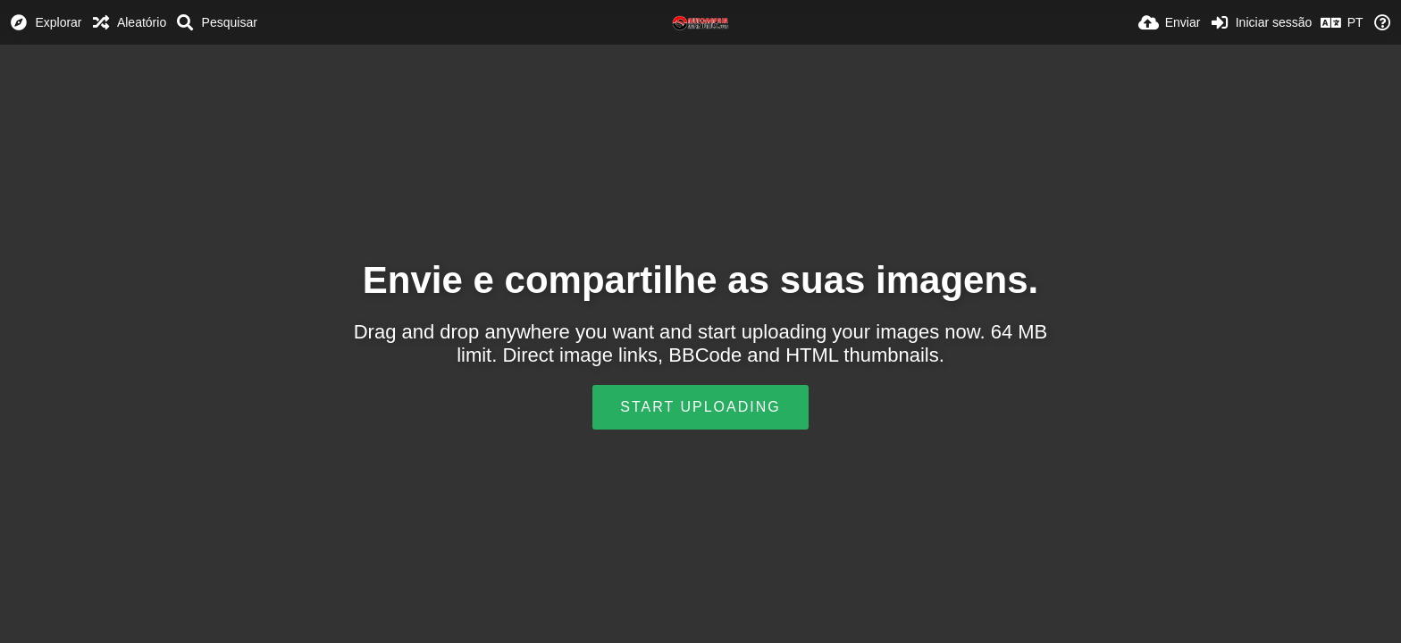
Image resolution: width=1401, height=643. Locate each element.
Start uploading (700, 406)
